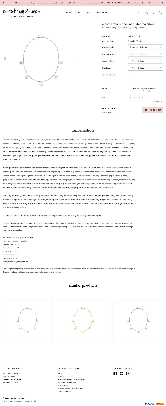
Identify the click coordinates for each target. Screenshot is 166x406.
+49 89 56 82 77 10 (12, 382)
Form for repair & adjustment (71, 388)
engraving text (108, 75)
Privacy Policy (28, 401)
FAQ (60, 373)
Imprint (5, 401)
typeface (106, 68)
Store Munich (102, 13)
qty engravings (109, 54)
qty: (104, 97)
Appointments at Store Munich (71, 379)
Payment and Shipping (12, 230)
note (104, 88)
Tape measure (64, 391)
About (88, 13)
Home (69, 13)
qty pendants (108, 47)
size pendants (108, 61)
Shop (78, 13)
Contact (61, 376)
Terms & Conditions (15, 401)
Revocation (63, 385)
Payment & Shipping (67, 382)
